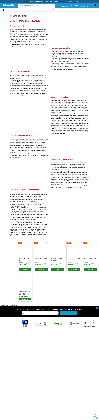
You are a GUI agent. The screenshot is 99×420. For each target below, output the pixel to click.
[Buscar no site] (52, 6)
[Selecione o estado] (72, 1)
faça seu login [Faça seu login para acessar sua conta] (65, 6)
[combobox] (34, 6)
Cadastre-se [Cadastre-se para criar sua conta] (64, 5)
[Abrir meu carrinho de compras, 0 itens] (94, 5)
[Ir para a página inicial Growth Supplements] (8, 6)
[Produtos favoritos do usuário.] (74, 6)
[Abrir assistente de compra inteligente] (96, 417)
